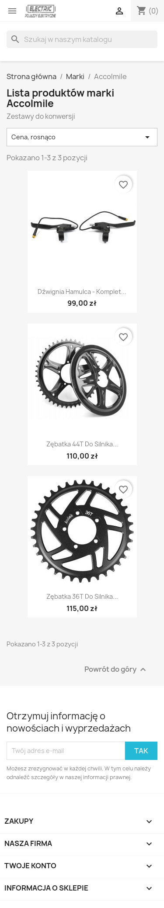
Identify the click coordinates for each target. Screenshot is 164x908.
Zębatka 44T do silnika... (82, 444)
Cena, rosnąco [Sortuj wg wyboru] (82, 137)
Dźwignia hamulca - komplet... (82, 291)
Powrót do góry (116, 669)
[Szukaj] (82, 39)
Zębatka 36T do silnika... (82, 596)
